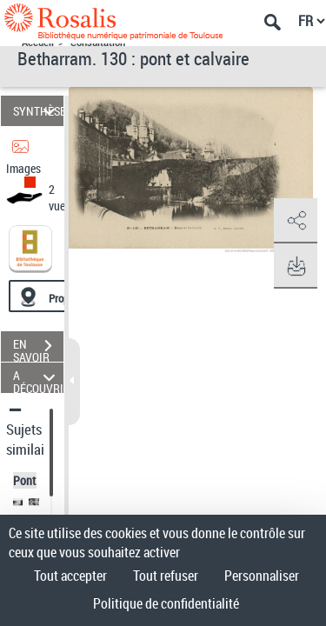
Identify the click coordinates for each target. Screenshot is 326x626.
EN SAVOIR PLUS (38, 348)
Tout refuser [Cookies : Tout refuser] (165, 575)
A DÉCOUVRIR (38, 378)
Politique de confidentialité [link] (166, 603)
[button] (295, 220)
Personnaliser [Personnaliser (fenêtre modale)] (261, 575)
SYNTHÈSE (38, 111)
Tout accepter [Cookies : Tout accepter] (70, 575)
